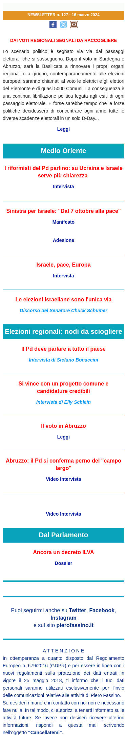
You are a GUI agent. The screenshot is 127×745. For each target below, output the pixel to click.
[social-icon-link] (53, 24)
